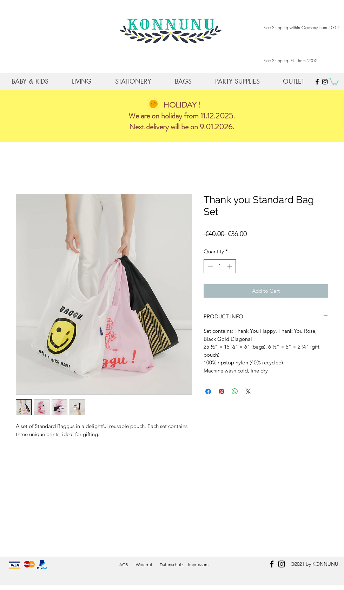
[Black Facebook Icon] (317, 81)
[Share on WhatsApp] (235, 391)
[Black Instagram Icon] (325, 81)
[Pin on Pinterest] (221, 391)
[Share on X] (248, 391)
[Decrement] (209, 266)
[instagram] (281, 564)
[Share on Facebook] (208, 391)
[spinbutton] (220, 266)
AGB (123, 564)
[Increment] (230, 266)
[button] (334, 81)
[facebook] (271, 564)
